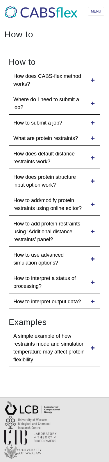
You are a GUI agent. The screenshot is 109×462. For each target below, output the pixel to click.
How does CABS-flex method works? (54, 80)
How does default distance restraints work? (54, 157)
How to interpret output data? (54, 301)
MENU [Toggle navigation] (96, 11)
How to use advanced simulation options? (54, 259)
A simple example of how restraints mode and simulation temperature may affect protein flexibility (54, 348)
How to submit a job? (54, 123)
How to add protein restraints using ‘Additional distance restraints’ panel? (54, 231)
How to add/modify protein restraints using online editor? (54, 204)
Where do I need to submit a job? (54, 103)
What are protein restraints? (54, 138)
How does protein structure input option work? (54, 181)
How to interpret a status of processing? (54, 282)
